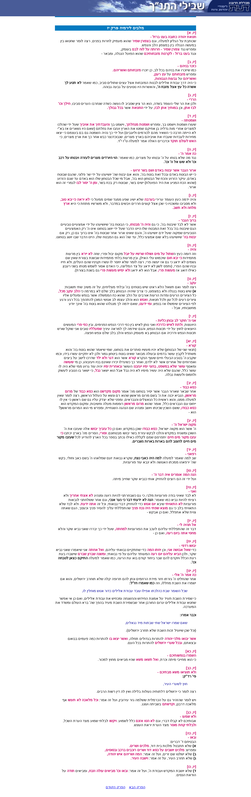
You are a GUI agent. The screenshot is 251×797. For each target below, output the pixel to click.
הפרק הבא (137, 787)
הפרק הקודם (115, 787)
